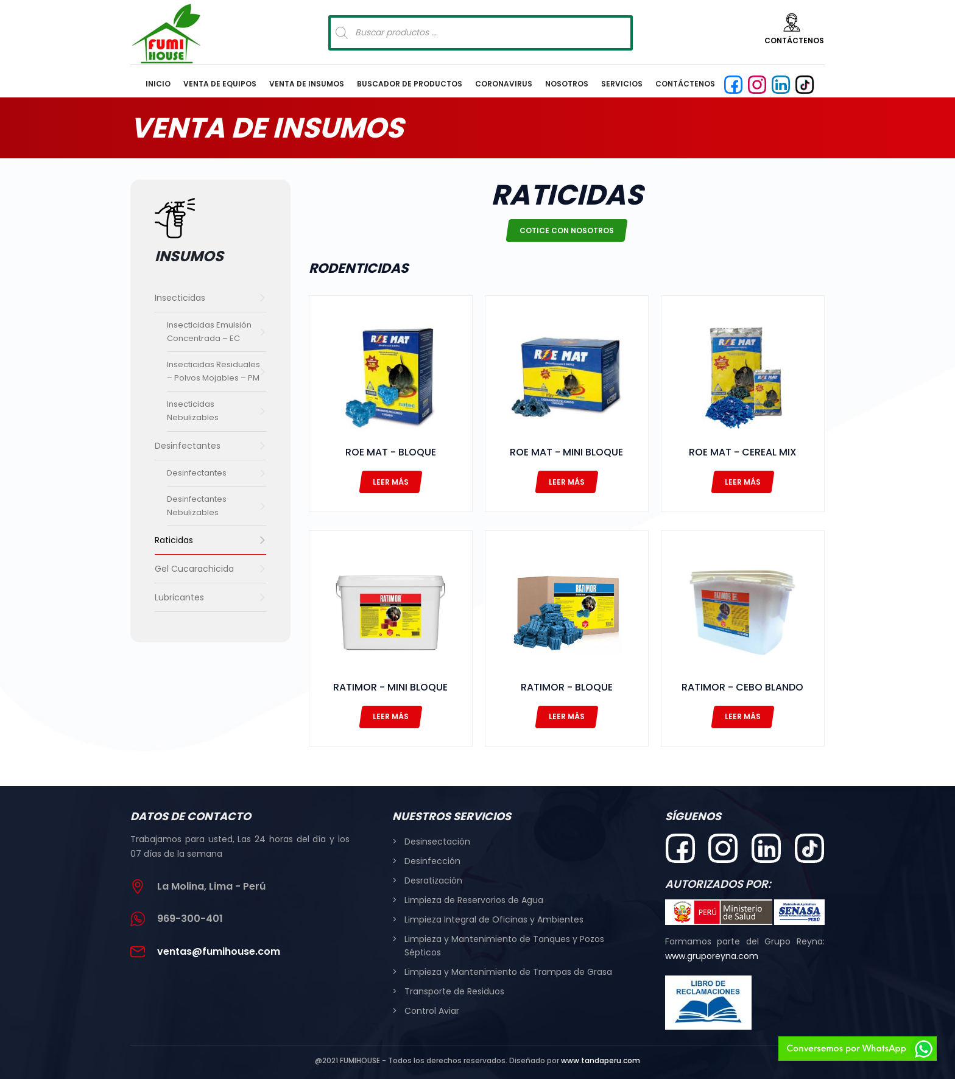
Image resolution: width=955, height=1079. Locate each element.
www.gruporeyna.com (711, 956)
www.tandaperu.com (600, 1060)
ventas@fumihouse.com (218, 951)
